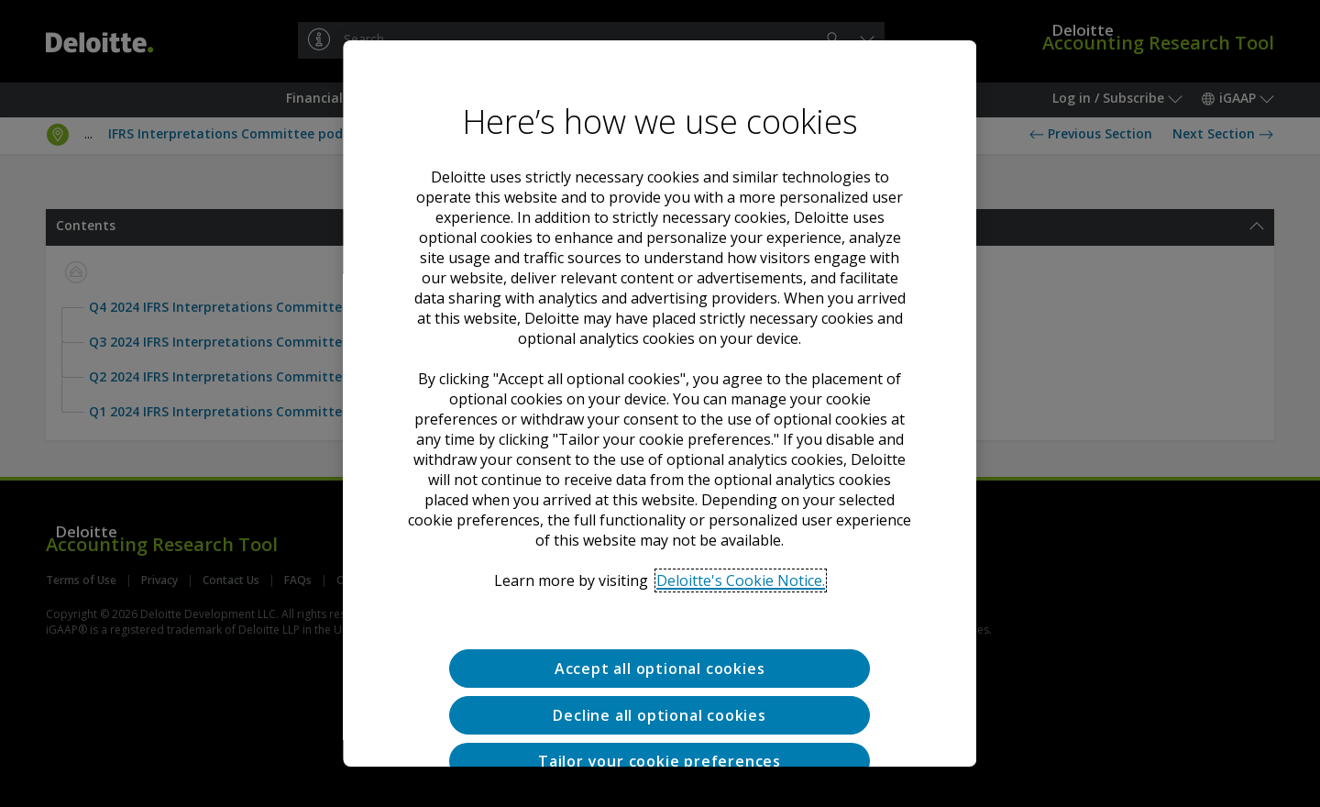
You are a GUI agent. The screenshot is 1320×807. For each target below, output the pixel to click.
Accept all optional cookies (660, 668)
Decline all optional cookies (660, 715)
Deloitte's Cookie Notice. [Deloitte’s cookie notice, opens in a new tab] (741, 580)
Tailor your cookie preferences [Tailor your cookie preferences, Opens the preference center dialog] (660, 761)
